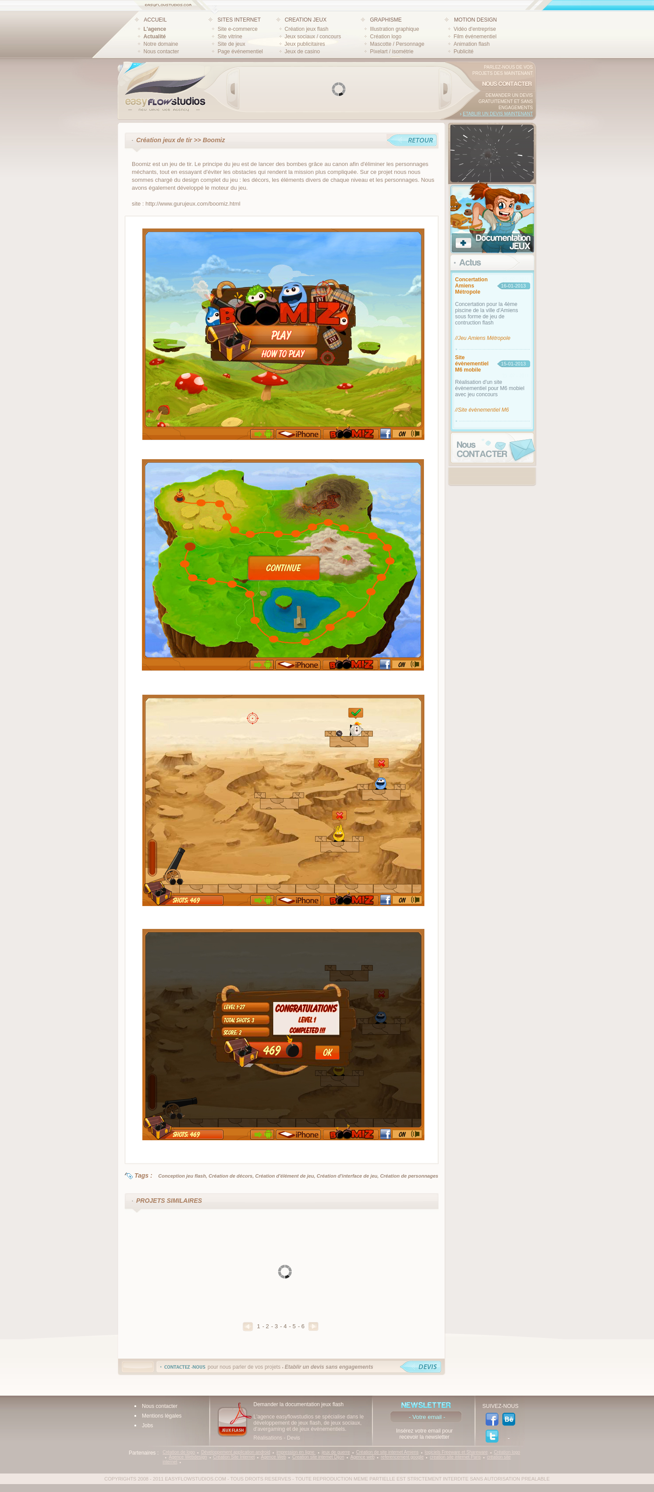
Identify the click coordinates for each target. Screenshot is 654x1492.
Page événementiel (240, 51)
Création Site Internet (234, 1457)
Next (445, 89)
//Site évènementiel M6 (482, 410)
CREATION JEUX (306, 20)
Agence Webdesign (188, 1457)
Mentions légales (162, 1416)
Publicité (463, 51)
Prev (233, 89)
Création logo (385, 36)
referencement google (402, 1457)
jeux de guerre (336, 1452)
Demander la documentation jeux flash (298, 1404)
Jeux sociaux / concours (313, 36)
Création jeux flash (306, 29)
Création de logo (179, 1452)
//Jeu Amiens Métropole (483, 338)
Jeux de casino (302, 51)
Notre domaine (161, 44)
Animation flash (471, 44)
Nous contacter (161, 51)
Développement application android (235, 1452)
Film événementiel (474, 36)
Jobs (147, 1425)
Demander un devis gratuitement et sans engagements (506, 101)
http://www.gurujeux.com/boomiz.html (192, 203)
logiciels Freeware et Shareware (456, 1452)
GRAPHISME (385, 20)
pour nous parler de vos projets (290, 1367)
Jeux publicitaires (305, 44)
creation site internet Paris (455, 1457)
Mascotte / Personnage (397, 44)
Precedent (248, 1326)
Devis (293, 1438)
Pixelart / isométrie (391, 51)
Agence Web (273, 1457)
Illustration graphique (394, 29)
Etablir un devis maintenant (498, 113)
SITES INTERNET (239, 20)
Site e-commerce (238, 29)
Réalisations (267, 1438)
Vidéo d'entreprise (474, 29)
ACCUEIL (155, 20)
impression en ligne (296, 1452)
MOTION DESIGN (475, 20)
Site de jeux (231, 44)
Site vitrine (230, 36)
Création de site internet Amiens (387, 1452)
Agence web (362, 1457)
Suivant (313, 1326)
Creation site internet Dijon (318, 1457)
